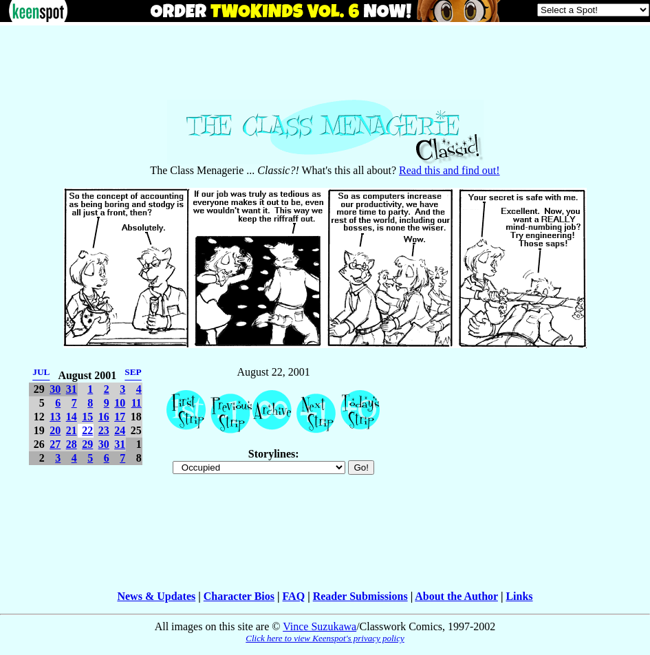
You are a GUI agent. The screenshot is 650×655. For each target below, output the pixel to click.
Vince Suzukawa (319, 626)
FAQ (294, 596)
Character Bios (239, 596)
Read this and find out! (449, 170)
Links (519, 596)
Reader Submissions (360, 596)
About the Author (456, 596)
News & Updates (156, 596)
